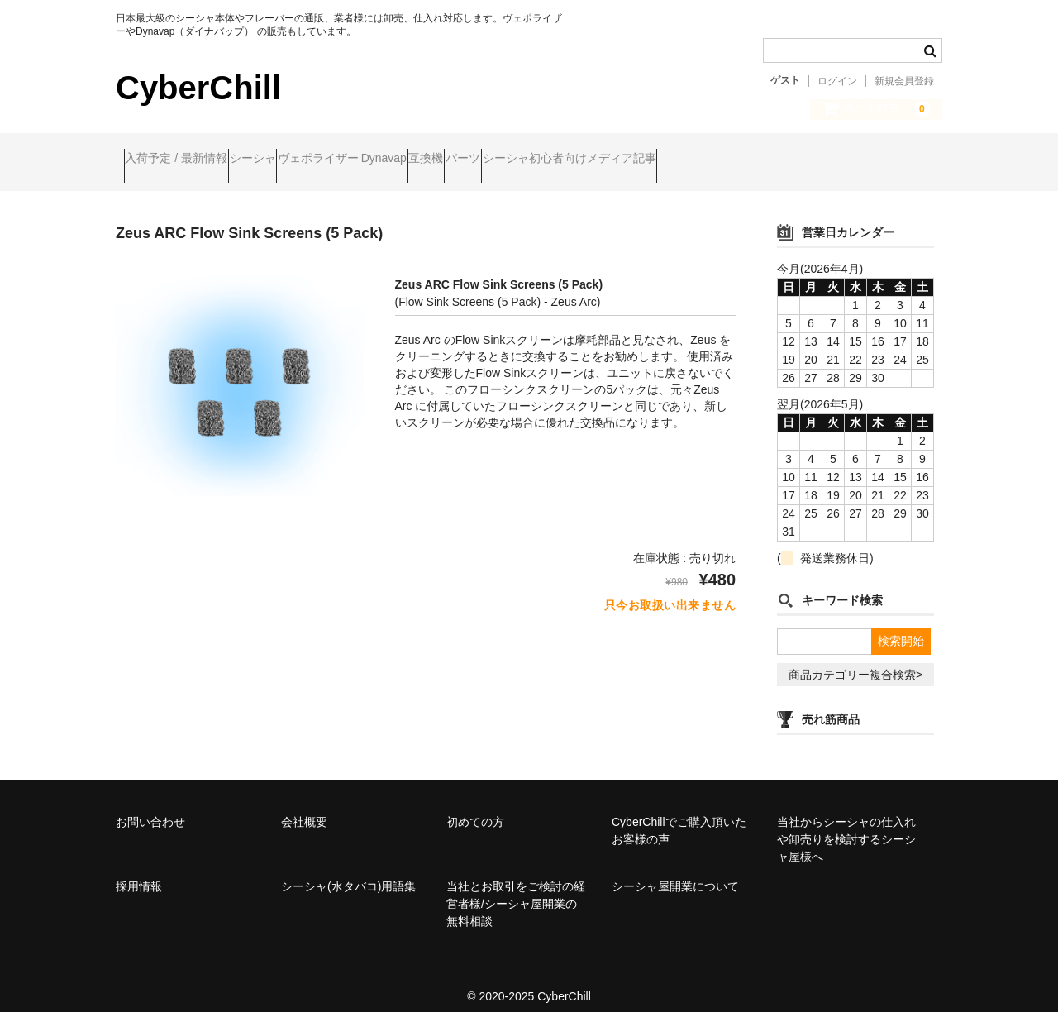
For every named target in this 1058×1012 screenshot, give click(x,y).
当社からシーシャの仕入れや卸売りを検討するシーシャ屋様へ (846, 825)
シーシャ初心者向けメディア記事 (768, 159)
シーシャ (292, 159)
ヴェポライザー (390, 159)
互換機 (561, 159)
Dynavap (487, 159)
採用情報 (139, 872)
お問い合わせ (150, 807)
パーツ (629, 159)
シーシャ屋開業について (675, 872)
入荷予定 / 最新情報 (184, 159)
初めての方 (475, 807)
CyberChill (198, 87)
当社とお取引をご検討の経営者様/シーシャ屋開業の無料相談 (515, 890)
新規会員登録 (904, 81)
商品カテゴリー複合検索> (855, 660)
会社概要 (304, 807)
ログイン (837, 81)
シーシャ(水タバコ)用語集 (348, 872)
